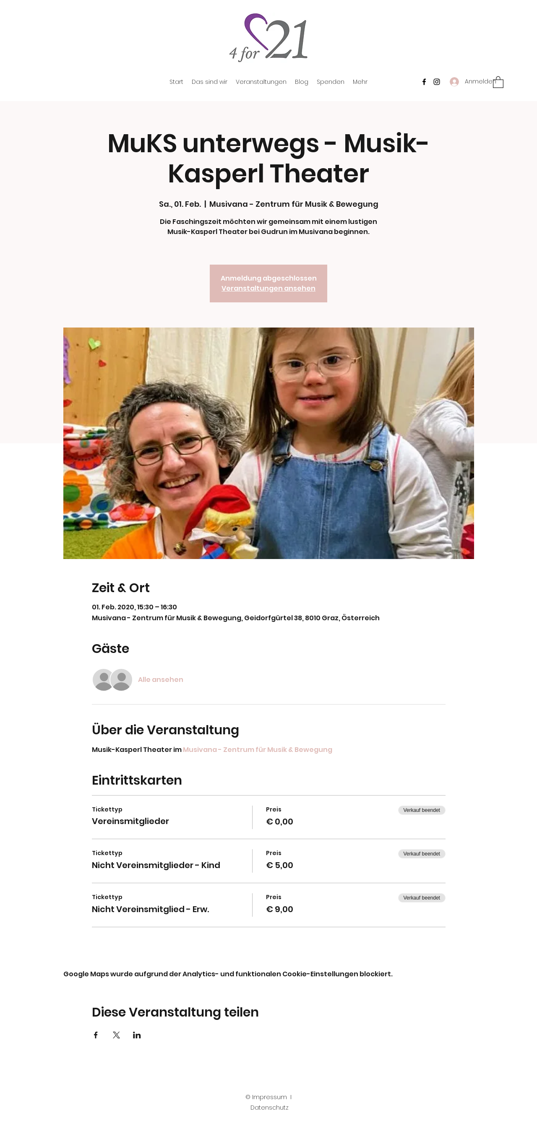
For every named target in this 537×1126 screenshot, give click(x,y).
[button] (498, 81)
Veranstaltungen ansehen (268, 288)
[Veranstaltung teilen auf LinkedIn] (137, 1035)
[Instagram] (437, 82)
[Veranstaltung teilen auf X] (116, 1035)
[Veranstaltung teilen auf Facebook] (96, 1035)
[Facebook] (424, 82)
